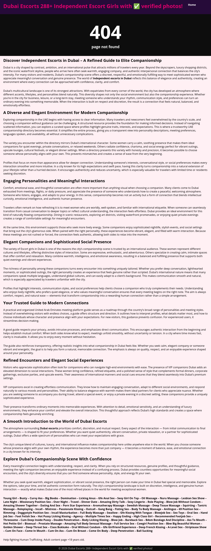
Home (192, 5)
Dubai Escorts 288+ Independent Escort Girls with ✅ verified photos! (93, 6)
